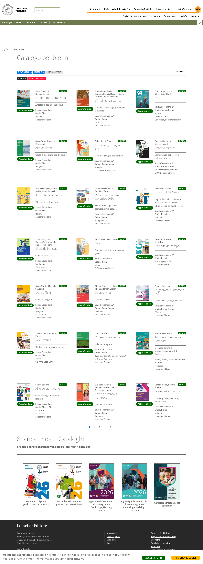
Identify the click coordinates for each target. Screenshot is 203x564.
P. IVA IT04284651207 (26, 543)
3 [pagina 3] (99, 399)
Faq (109, 515)
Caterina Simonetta (104, 161)
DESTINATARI (25, 44)
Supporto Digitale (143, 3)
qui (116, 554)
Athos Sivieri (100, 212)
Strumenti (95, 3)
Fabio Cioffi (160, 212)
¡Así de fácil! (43, 265)
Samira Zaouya (42, 357)
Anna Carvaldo (101, 306)
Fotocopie (155, 519)
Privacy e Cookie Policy (161, 505)
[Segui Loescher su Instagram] (24, 532)
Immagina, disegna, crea (108, 119)
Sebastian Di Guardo (104, 113)
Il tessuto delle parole (49, 168)
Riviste (43, 16)
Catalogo (7, 16)
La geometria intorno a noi (169, 264)
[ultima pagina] (113, 399)
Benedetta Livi (42, 66)
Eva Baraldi (40, 212)
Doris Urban (160, 64)
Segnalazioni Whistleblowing (163, 509)
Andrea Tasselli (161, 116)
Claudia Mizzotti (110, 66)
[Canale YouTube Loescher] (35, 532)
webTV (183, 10)
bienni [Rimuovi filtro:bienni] (22, 51)
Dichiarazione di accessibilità (164, 522)
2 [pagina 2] (94, 399)
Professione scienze (108, 310)
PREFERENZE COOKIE (186, 557)
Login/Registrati (184, 3)
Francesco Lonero (43, 217)
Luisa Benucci (48, 164)
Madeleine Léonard (163, 306)
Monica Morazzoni (111, 69)
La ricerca (155, 10)
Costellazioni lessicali (168, 364)
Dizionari (31, 16)
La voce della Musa (167, 165)
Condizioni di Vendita (160, 515)
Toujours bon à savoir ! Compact (169, 311)
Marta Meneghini (42, 161)
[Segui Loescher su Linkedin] (30, 532)
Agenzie (195, 10)
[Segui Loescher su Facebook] (19, 532)
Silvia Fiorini (40, 306)
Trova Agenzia (113, 509)
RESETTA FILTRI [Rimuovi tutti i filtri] (37, 51)
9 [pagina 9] (110, 399)
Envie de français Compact (106, 368)
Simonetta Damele (163, 161)
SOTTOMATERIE (54, 44)
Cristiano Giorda (102, 164)
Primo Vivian (112, 212)
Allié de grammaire (47, 361)
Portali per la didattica (134, 10)
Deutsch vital (103, 265)
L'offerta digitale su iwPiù (117, 3)
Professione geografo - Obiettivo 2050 (109, 169)
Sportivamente (164, 120)
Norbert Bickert (109, 261)
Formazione (170, 10)
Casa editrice (113, 505)
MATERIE (39, 44)
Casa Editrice (58, 16)
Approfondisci (25, 83)
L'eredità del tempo (167, 218)
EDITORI (181, 44)
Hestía (99, 216)
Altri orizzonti (44, 120)
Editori (19, 16)
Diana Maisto (41, 258)
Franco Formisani (162, 258)
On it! (158, 70)
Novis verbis (43, 312)
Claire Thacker (166, 66)
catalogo (12, 22)
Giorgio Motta (101, 258)
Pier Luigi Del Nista (163, 113)
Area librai (111, 512)
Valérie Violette (50, 214)
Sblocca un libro (164, 3)
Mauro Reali (100, 64)
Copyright (155, 512)
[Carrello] (200, 17)
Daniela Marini (161, 357)
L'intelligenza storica (108, 73)
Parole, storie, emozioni (50, 70)
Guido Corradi (41, 113)
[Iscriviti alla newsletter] (41, 532)
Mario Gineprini (42, 64)
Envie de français (46, 221)
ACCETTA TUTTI (153, 557)
